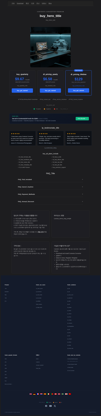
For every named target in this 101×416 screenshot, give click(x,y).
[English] (30, 394)
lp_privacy (69, 316)
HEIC (6, 358)
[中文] (70, 394)
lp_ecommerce (39, 291)
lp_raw (68, 291)
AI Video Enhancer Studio (72, 364)
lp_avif (68, 304)
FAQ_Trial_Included (50, 179)
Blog (50, 3)
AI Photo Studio (70, 367)
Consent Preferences (92, 412)
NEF (5, 365)
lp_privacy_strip (70, 348)
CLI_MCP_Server (39, 288)
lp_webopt (69, 342)
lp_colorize (69, 313)
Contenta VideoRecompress (72, 358)
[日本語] (66, 394)
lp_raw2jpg (69, 320)
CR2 (5, 362)
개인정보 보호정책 (39, 365)
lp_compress (69, 323)
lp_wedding (38, 301)
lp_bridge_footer (39, 307)
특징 (27, 3)
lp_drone (69, 332)
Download (20, 3)
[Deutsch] (34, 394)
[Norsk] (59, 394)
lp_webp (69, 301)
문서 (37, 3)
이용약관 (38, 362)
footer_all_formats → (9, 384)
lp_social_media (39, 294)
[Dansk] (55, 394)
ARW (6, 368)
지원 (32, 3)
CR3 (5, 374)
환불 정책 (41, 232)
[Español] (45, 394)
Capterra (47, 109)
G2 (56, 109)
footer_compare (39, 304)
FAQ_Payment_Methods (50, 194)
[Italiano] (48, 394)
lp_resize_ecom (70, 294)
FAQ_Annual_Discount (50, 201)
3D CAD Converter (70, 370)
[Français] (38, 394)
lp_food (68, 335)
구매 (13, 3)
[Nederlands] (41, 394)
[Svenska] (62, 394)
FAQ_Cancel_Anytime (50, 187)
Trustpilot (37, 109)
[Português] (52, 394)
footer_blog (38, 368)
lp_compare (69, 338)
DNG (6, 371)
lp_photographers (70, 326)
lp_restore (69, 310)
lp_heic (68, 288)
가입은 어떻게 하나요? (62, 246)
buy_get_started (22, 90)
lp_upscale (69, 307)
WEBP (6, 377)
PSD (5, 380)
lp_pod (68, 329)
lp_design (69, 345)
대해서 (44, 3)
